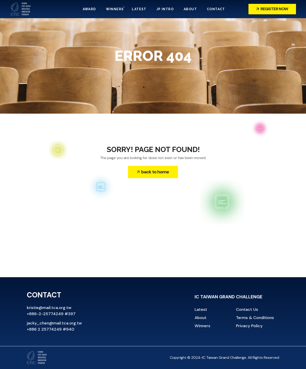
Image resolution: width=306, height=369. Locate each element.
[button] (272, 9)
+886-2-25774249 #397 (51, 314)
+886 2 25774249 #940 (50, 329)
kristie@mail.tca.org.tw (49, 307)
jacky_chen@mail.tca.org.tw (54, 323)
